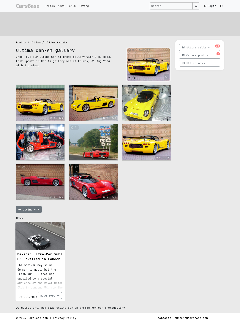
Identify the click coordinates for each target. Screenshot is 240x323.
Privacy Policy (64, 318)
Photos (50, 6)
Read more (49, 295)
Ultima (36, 42)
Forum (71, 6)
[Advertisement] (120, 23)
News (61, 6)
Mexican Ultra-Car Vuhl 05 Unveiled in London (39, 256)
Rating (84, 6)
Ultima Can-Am (56, 42)
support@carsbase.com (191, 318)
